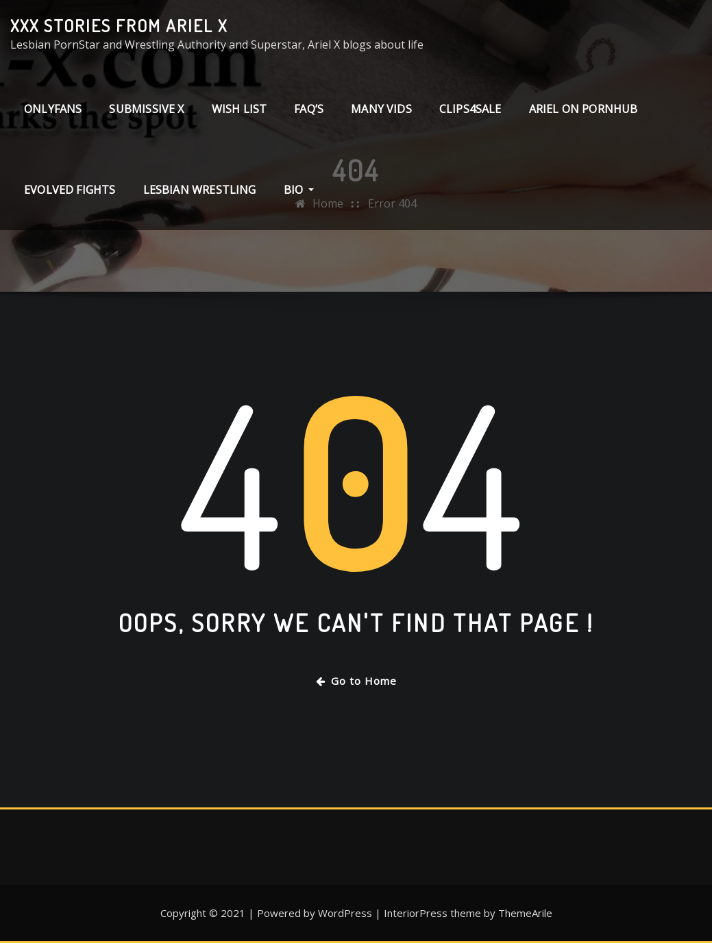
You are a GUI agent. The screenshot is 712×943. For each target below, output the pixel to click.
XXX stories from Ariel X (119, 25)
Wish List (239, 108)
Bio (299, 189)
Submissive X (146, 108)
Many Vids (381, 108)
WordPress (345, 913)
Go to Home (356, 681)
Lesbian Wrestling (199, 189)
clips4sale (470, 108)
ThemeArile (525, 913)
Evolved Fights (70, 189)
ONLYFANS (53, 108)
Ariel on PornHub (583, 108)
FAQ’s (308, 108)
